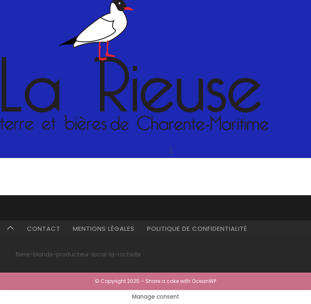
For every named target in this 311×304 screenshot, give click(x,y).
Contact (43, 228)
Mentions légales (104, 228)
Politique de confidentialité (197, 228)
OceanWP (204, 281)
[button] (171, 150)
